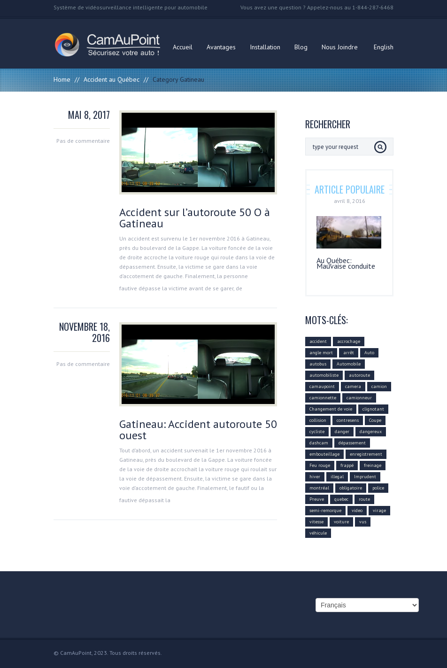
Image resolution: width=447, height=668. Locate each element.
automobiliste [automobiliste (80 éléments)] (324, 375)
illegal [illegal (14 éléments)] (337, 477)
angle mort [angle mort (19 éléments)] (321, 353)
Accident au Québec (111, 79)
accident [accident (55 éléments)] (318, 341)
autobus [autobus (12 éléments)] (317, 364)
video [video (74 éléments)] (357, 510)
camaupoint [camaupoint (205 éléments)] (322, 386)
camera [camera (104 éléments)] (353, 386)
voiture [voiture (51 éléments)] (341, 522)
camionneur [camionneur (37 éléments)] (359, 398)
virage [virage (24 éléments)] (379, 510)
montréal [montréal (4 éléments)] (319, 488)
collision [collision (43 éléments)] (317, 420)
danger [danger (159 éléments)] (342, 431)
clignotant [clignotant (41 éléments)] (373, 409)
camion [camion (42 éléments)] (379, 386)
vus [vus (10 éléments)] (362, 522)
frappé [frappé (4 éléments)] (347, 465)
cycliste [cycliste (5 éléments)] (316, 431)
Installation (265, 47)
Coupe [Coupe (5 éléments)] (375, 420)
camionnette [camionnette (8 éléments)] (322, 398)
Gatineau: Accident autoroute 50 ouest (198, 430)
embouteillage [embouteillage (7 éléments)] (324, 454)
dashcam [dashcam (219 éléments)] (318, 443)
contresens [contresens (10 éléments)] (348, 420)
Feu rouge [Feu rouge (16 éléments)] (319, 465)
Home (62, 79)
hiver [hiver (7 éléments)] (314, 477)
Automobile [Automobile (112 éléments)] (349, 364)
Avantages (221, 47)
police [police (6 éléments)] (378, 488)
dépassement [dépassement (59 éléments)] (352, 443)
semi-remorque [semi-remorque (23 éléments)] (325, 510)
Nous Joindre (340, 47)
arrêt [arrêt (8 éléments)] (348, 353)
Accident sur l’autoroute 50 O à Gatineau (194, 218)
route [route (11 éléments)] (364, 499)
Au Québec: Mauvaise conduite (345, 263)
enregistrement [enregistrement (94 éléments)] (366, 454)
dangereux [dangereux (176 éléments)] (371, 431)
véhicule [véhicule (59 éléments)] (318, 533)
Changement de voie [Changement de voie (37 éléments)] (330, 409)
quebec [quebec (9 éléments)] (341, 499)
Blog (301, 47)
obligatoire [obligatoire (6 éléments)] (350, 488)
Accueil (183, 47)
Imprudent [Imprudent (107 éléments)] (365, 477)
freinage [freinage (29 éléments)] (372, 465)
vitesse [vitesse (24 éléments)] (316, 522)
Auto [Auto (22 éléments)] (369, 353)
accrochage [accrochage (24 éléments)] (348, 341)
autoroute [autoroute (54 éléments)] (359, 375)
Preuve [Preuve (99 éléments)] (316, 499)
